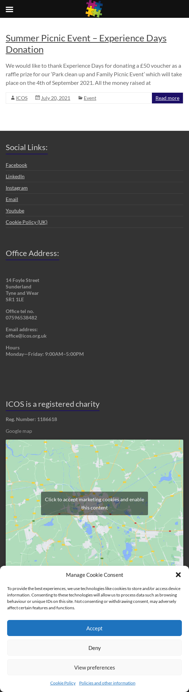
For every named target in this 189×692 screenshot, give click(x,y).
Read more (167, 98)
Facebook (16, 165)
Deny (94, 648)
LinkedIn (15, 176)
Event (90, 98)
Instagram (17, 188)
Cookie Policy (63, 683)
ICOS (21, 98)
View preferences (94, 667)
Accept (94, 628)
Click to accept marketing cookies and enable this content (94, 503)
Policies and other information (107, 683)
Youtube (15, 210)
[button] (178, 574)
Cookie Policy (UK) (26, 222)
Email (12, 199)
